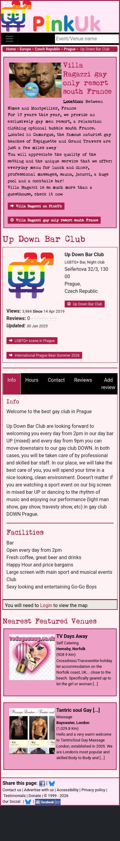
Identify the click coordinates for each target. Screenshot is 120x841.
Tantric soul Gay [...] (78, 710)
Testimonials (14, 795)
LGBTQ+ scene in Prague (32, 341)
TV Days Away (71, 636)
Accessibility (68, 790)
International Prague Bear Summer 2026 (44, 355)
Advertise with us (39, 790)
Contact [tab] (56, 380)
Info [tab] (11, 380)
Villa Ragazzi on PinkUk (36, 206)
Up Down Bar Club (84, 304)
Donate (35, 795)
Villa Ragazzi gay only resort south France (54, 220)
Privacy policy (93, 790)
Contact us (11, 790)
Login (46, 605)
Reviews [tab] (83, 380)
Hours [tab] (31, 380)
